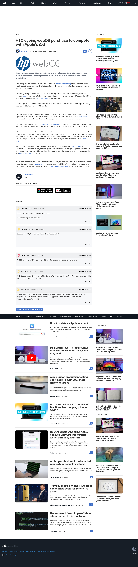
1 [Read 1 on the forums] (91, 477)
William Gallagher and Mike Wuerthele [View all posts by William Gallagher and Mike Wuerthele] (62, 505)
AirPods (68, 3)
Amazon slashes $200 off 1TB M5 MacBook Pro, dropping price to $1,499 (69, 407)
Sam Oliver (24, 51)
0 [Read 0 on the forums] (91, 368)
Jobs (44, 551)
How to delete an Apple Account (69, 323)
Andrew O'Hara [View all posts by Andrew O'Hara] (55, 369)
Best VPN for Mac (92, 316)
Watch (56, 3)
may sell (26, 96)
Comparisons (13, 551)
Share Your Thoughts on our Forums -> (29, 309)
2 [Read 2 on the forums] (91, 336)
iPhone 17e (19, 316)
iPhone (44, 3)
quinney (24, 255)
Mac (22, 3)
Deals (27, 551)
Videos (39, 551)
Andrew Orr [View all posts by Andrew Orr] (53, 453)
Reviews (4, 551)
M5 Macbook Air (40, 316)
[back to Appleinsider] (4, 3)
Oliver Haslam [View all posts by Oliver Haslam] (54, 477)
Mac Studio (53, 316)
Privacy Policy (51, 551)
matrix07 (24, 289)
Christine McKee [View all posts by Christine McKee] (55, 424)
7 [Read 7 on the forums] (91, 452)
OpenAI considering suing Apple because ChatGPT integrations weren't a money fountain (69, 434)
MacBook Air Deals (65, 316)
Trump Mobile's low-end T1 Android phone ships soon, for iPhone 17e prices (71, 488)
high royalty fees (25, 153)
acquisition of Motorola (51, 124)
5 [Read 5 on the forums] (91, 396)
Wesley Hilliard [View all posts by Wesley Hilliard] (55, 396)
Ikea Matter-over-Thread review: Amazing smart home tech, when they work (69, 350)
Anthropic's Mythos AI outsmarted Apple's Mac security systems (70, 462)
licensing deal (76, 146)
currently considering (63, 84)
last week (65, 132)
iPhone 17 (29, 316)
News (13, 3)
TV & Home (82, 3)
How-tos (21, 551)
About (85, 208)
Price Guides (97, 3)
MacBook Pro (79, 316)
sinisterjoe (24, 271)
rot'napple (24, 229)
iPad (33, 3)
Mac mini (119, 316)
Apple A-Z (33, 551)
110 (85, 51)
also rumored (39, 164)
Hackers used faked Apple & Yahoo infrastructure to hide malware (70, 515)
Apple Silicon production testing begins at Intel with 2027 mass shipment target (69, 379)
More (110, 3)
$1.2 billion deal (42, 98)
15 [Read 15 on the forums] (91, 504)
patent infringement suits (59, 166)
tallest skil (24, 208)
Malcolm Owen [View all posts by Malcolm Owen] (54, 337)
